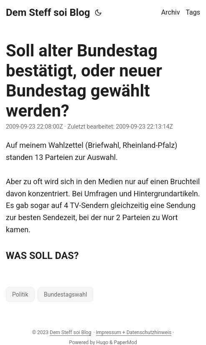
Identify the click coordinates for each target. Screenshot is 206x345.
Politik (20, 294)
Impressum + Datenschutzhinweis (134, 332)
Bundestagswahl (65, 294)
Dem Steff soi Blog (48, 12)
